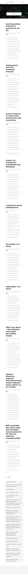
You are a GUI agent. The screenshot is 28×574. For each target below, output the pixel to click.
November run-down (13, 245)
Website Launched (11, 482)
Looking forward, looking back (14, 206)
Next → (9, 477)
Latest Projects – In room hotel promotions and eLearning (14, 117)
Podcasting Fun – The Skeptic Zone (12, 496)
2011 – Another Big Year (12, 492)
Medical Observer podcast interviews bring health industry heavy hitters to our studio (14, 380)
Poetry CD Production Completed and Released (13, 163)
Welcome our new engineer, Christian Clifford (13, 485)
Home (15, 13)
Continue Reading (12, 58)
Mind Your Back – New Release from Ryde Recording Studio (13, 331)
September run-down (13, 288)
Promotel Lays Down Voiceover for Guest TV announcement (12, 512)
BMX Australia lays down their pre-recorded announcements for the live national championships (13, 431)
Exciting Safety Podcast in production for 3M (13, 27)
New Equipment (10, 489)
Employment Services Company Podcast (12, 68)
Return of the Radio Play (13, 507)
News (7, 34)
